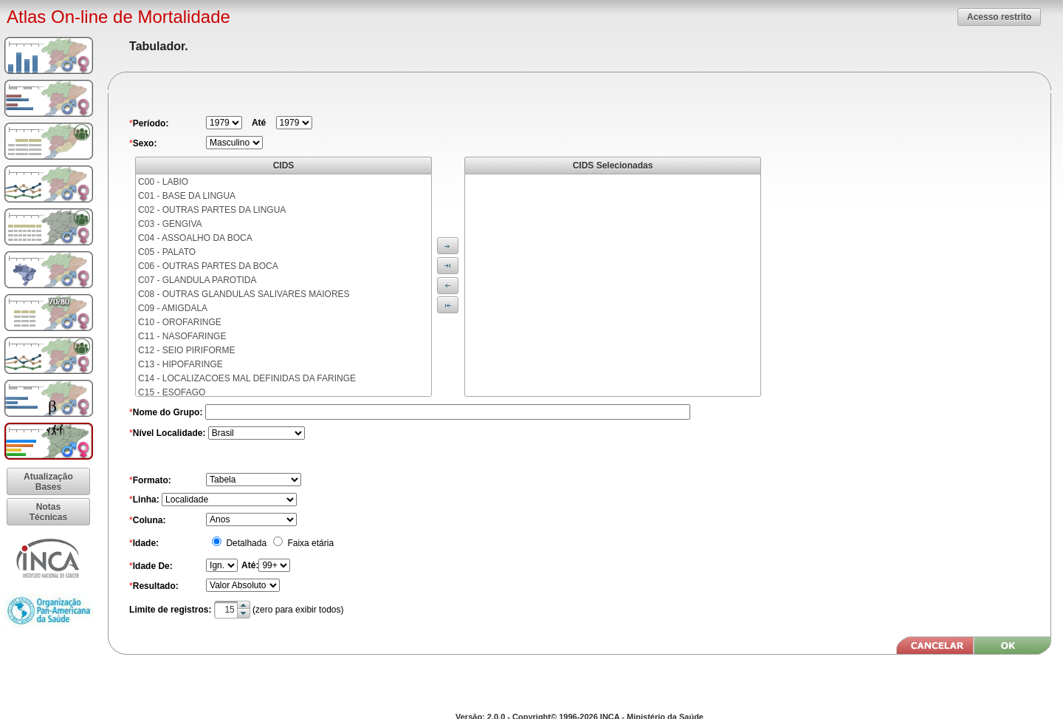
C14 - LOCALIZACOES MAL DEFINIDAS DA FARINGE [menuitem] (247, 378)
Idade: (146, 543)
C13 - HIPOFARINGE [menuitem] (180, 364)
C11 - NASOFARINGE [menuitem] (182, 336)
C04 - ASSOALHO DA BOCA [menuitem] (195, 238)
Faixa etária (309, 543)
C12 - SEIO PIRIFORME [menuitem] (186, 350)
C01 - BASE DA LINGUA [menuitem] (186, 196)
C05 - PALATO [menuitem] (167, 252)
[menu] (283, 285)
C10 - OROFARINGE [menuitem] (179, 322)
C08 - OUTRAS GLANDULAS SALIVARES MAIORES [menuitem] (244, 294)
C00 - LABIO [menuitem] (163, 182)
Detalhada (245, 543)
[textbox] (232, 610)
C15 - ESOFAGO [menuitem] (171, 392)
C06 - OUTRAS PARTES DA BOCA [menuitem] (208, 266)
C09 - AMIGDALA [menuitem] (172, 308)
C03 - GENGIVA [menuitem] (170, 224)
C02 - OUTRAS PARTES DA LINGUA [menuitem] (212, 210)
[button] (999, 16)
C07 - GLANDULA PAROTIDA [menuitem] (197, 280)
